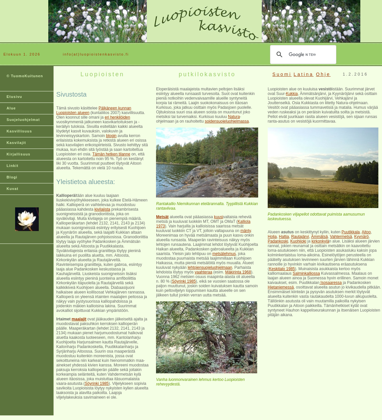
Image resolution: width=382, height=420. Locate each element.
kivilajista (102, 209)
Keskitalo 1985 (282, 269)
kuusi (218, 217)
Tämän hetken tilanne (111, 154)
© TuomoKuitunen (25, 76)
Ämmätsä (319, 236)
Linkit (12, 166)
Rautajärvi (300, 236)
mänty (245, 230)
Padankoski (278, 241)
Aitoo (366, 232)
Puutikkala (351, 232)
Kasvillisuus (19, 131)
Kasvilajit (16, 143)
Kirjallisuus (19, 154)
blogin (111, 135)
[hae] (302, 54)
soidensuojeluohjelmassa (227, 121)
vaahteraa (203, 272)
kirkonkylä (320, 241)
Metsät (162, 217)
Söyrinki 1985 (97, 383)
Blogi (12, 177)
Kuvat (12, 189)
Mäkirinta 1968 (238, 272)
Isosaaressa (330, 282)
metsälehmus (224, 253)
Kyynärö (361, 236)
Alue (11, 108)
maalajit (79, 319)
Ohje (323, 74)
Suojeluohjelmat (23, 120)
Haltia (284, 236)
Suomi (282, 74)
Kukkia (292, 93)
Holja (272, 236)
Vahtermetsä (341, 236)
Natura (234, 116)
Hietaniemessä (281, 287)
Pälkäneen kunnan (115, 108)
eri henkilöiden (117, 117)
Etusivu (14, 97)
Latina (304, 74)
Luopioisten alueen (72, 112)
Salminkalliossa (306, 273)
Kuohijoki (298, 241)
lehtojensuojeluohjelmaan (210, 267)
